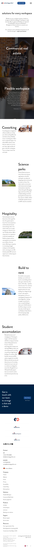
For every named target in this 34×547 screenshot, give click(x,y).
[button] (31, 3)
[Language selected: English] (28, 546)
